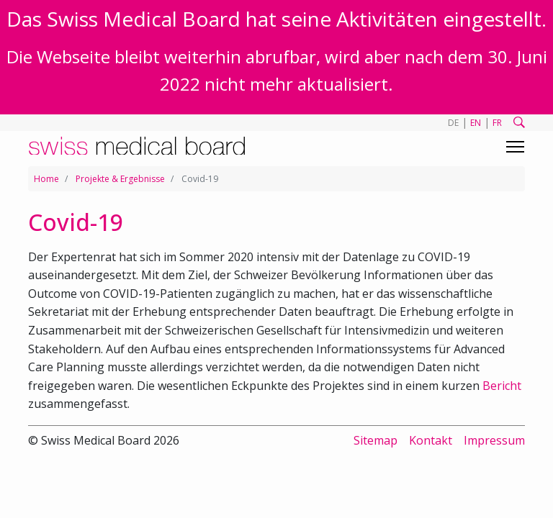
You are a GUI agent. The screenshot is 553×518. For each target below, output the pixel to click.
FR (497, 123)
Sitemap (375, 440)
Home (46, 179)
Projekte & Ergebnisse (120, 179)
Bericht (501, 386)
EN (475, 123)
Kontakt (430, 440)
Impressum (494, 440)
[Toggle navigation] (515, 147)
